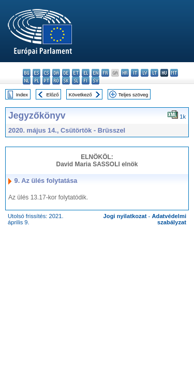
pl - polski (36, 80)
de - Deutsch (66, 73)
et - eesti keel (76, 73)
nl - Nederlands (27, 80)
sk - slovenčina (66, 80)
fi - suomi (85, 80)
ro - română (56, 80)
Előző (53, 94)
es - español (36, 73)
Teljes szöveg (133, 94)
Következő (80, 94)
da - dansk (56, 73)
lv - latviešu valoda (144, 73)
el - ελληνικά (85, 73)
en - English (95, 73)
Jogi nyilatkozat (125, 216)
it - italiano (135, 73)
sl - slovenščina (76, 80)
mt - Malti (174, 73)
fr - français (105, 73)
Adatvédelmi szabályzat (169, 219)
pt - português (46, 80)
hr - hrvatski (125, 73)
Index (22, 94)
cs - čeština (46, 73)
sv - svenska (95, 80)
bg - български (27, 73)
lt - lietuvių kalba (154, 73)
